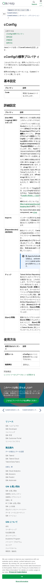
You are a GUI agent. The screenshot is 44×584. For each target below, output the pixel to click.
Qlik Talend (10, 455)
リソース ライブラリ (13, 441)
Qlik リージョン (11, 516)
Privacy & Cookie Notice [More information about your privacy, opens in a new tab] (18, 572)
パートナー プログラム (14, 542)
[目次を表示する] (4, 10)
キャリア (9, 545)
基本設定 (9, 37)
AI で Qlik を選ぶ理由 (13, 503)
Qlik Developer (11, 429)
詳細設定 (9, 40)
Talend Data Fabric (13, 462)
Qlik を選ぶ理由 (11, 491)
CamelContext (12, 13)
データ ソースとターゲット (15, 513)
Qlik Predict (10, 477)
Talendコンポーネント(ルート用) (18, 10)
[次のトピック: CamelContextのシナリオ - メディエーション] (32, 410)
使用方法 (9, 43)
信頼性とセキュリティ (13, 494)
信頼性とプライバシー (13, 497)
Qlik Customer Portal (13, 438)
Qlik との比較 (10, 506)
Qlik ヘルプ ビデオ (12, 426)
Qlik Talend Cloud (12, 459)
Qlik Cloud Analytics (13, 471)
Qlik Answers (11, 474)
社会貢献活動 (10, 532)
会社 (7, 526)
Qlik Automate (11, 480)
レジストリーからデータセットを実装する (19, 375)
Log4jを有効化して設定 (30, 195)
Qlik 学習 (9, 435)
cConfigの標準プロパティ (15, 34)
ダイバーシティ (11, 536)
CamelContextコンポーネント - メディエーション (23, 15)
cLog (35, 212)
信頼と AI (9, 500)
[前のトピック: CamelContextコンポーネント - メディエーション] (12, 410)
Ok (22, 576)
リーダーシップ (11, 529)
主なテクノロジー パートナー (16, 509)
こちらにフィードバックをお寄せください (21, 400)
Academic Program (13, 539)
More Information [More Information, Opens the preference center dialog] (22, 581)
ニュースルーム (11, 548)
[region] (22, 570)
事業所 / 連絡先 (11, 551)
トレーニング (10, 432)
